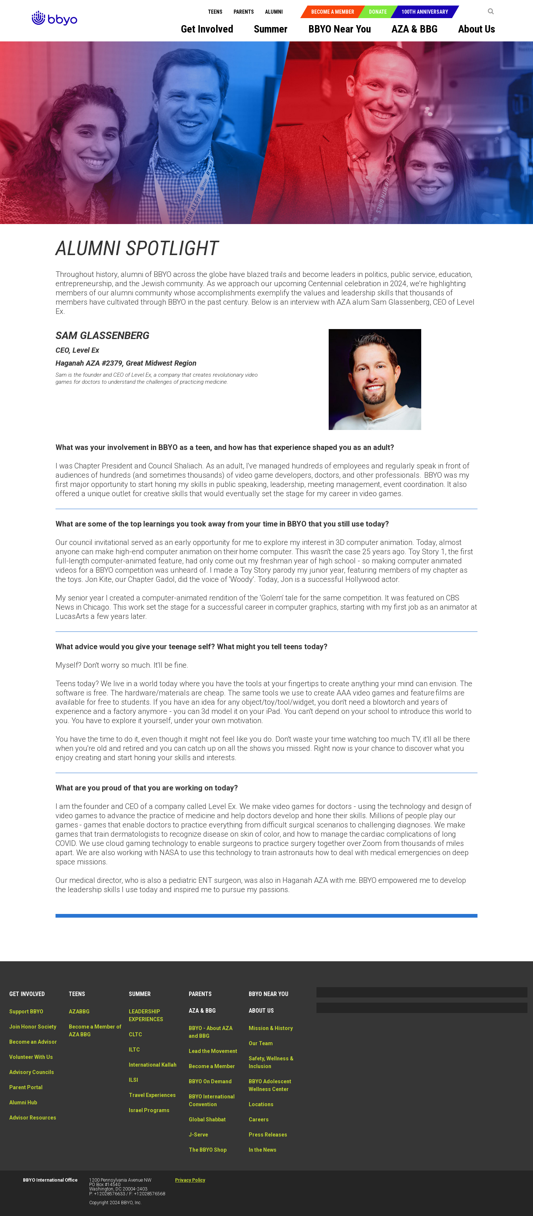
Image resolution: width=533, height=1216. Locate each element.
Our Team (261, 1043)
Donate (378, 12)
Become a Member (332, 12)
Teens (215, 12)
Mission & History (271, 1028)
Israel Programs (149, 1110)
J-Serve (198, 1135)
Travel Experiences (152, 1095)
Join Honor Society (32, 1027)
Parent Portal (26, 1087)
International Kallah (153, 1065)
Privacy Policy (190, 1180)
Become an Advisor (33, 1042)
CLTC (135, 1034)
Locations (261, 1104)
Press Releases (268, 1135)
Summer (140, 993)
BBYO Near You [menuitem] (339, 29)
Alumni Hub (23, 1102)
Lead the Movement (213, 1051)
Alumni (274, 12)
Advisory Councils (31, 1072)
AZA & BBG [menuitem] (415, 29)
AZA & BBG (202, 1010)
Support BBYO (26, 1012)
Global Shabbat (207, 1119)
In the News (262, 1150)
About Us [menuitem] (476, 29)
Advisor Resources (32, 1118)
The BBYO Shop (208, 1150)
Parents (244, 12)
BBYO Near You (268, 993)
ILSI (133, 1080)
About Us (261, 1010)
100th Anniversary (425, 12)
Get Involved (27, 993)
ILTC (134, 1050)
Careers (259, 1119)
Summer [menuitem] (271, 29)
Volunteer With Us (31, 1057)
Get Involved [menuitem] (207, 29)
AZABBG (79, 1012)
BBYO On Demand (210, 1081)
